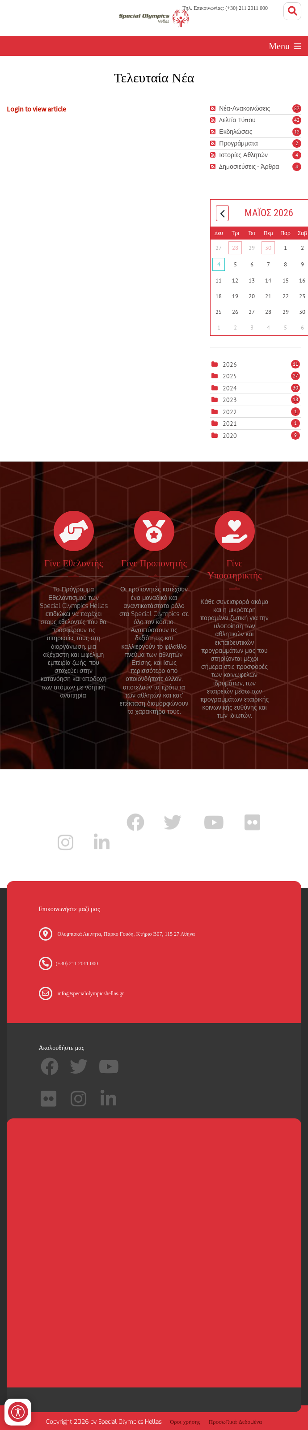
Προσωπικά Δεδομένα (235, 1422)
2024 (230, 388)
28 (235, 248)
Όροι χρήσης (185, 1422)
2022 (230, 412)
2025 (230, 376)
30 (268, 248)
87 (297, 108)
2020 (230, 436)
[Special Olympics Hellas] (154, 18)
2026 (230, 364)
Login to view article (36, 108)
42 (297, 120)
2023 (230, 400)
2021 (230, 424)
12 (297, 131)
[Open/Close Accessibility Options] (18, 1412)
